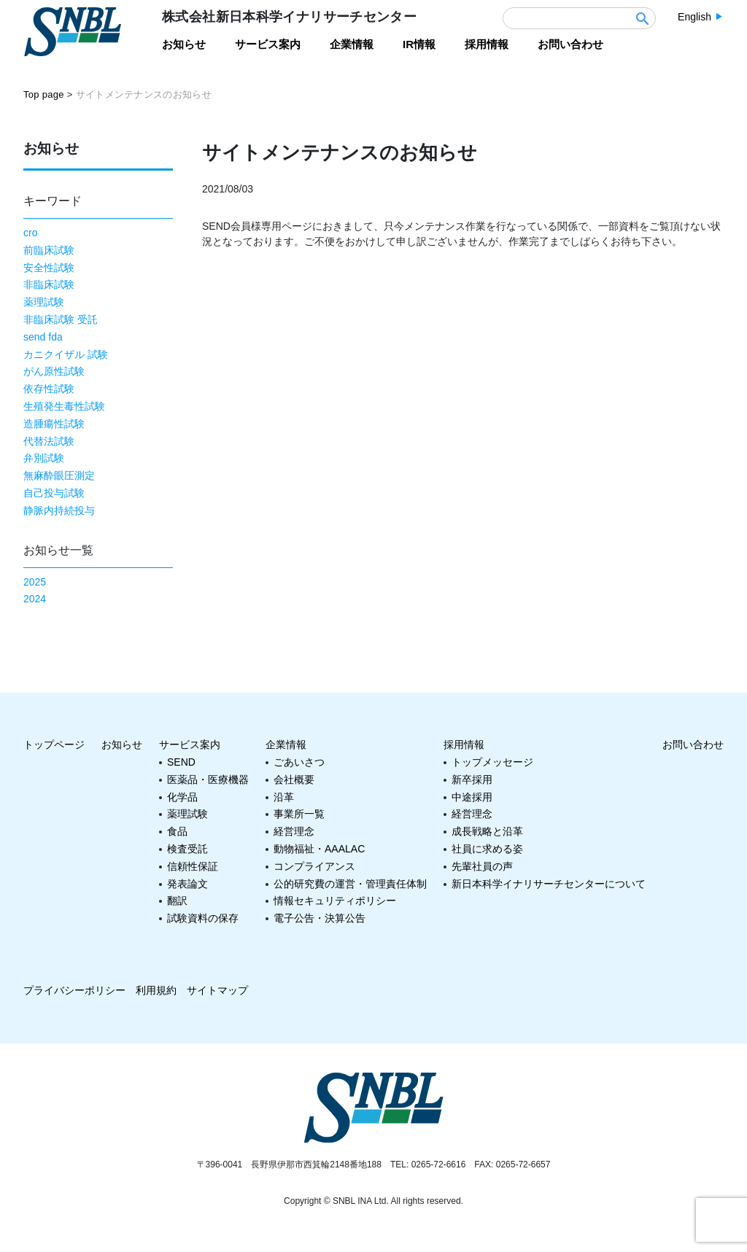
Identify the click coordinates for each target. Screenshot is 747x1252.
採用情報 (464, 744)
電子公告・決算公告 (319, 918)
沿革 (284, 797)
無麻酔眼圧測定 (59, 475)
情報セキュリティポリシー (335, 900)
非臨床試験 (48, 284)
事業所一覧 (299, 814)
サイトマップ (217, 990)
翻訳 (177, 900)
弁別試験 (43, 458)
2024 (34, 598)
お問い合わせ (693, 744)
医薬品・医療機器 (208, 779)
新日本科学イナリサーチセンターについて (549, 884)
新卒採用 (472, 779)
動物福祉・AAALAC (319, 849)
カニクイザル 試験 (65, 354)
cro (30, 232)
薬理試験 (43, 302)
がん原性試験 (54, 371)
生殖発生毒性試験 (64, 406)
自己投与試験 (54, 493)
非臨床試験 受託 (60, 319)
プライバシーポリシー (74, 990)
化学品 (182, 797)
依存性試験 (48, 388)
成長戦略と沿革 (487, 831)
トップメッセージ (492, 762)
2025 (34, 582)
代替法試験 (48, 441)
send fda (43, 337)
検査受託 (187, 849)
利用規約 (156, 990)
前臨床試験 (48, 250)
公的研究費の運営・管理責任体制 (350, 884)
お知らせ (121, 744)
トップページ (54, 744)
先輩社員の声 (482, 866)
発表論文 (187, 884)
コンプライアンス (314, 866)
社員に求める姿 (487, 849)
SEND (181, 762)
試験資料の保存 (203, 918)
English (694, 17)
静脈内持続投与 (59, 510)
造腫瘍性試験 (54, 423)
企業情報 (286, 744)
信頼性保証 (192, 866)
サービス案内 (189, 744)
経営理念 (294, 831)
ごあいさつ (299, 762)
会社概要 (294, 779)
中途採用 (472, 797)
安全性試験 (48, 267)
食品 (177, 831)
